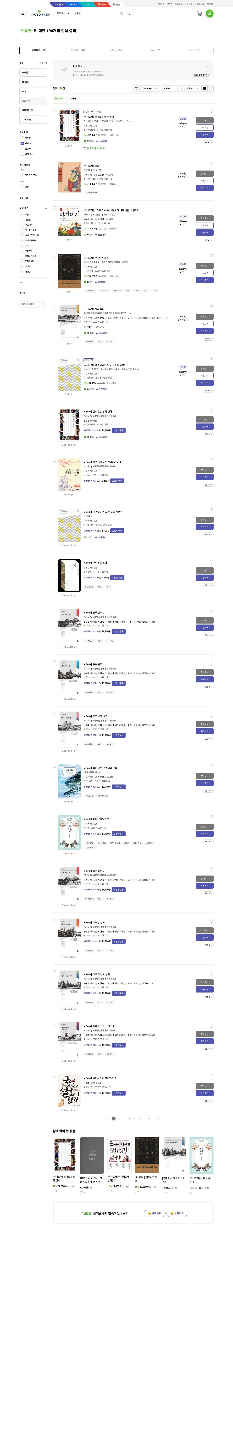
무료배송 (29, 225)
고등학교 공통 (31, 175)
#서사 (108, 587)
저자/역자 (29, 143)
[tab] (38, 50)
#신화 (146, 290)
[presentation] (39, 50)
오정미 (130, 318)
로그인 (169, 4)
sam (87, 4)
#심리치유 (137, 843)
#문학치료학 (115, 843)
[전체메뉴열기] (23, 13)
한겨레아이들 (89, 179)
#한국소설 (89, 587)
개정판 (28, 271)
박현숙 (101, 318)
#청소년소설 (102, 796)
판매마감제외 (30, 256)
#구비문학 (89, 341)
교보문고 (59, 4)
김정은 (145, 318)
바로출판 (116, 4)
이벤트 (28, 220)
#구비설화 (118, 290)
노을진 (101, 175)
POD (27, 246)
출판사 (28, 148)
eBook (73, 4)
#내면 (126, 843)
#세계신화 (89, 843)
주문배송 (190, 4)
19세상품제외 (31, 240)
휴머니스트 (88, 223)
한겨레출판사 (89, 130)
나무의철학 (88, 271)
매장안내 (200, 4)
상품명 (28, 138)
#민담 (137, 290)
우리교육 (87, 475)
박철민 (101, 219)
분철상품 (29, 251)
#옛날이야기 (104, 290)
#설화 (100, 341)
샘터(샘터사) (88, 378)
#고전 (154, 290)
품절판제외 (29, 261)
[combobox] (62, 13)
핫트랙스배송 (30, 230)
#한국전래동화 (91, 192)
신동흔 (76, 66)
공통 (27, 187)
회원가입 (161, 4)
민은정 (101, 777)
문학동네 (87, 571)
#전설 (128, 290)
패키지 (28, 266)
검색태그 (29, 154)
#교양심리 (149, 843)
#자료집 (109, 341)
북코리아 (87, 322)
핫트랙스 (102, 4)
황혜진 (116, 318)
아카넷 (86, 828)
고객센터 (210, 4)
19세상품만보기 (32, 235)
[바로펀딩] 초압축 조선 (96, 148)
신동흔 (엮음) (89, 1083)
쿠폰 (27, 214)
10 (153, 1118)
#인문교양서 (90, 290)
